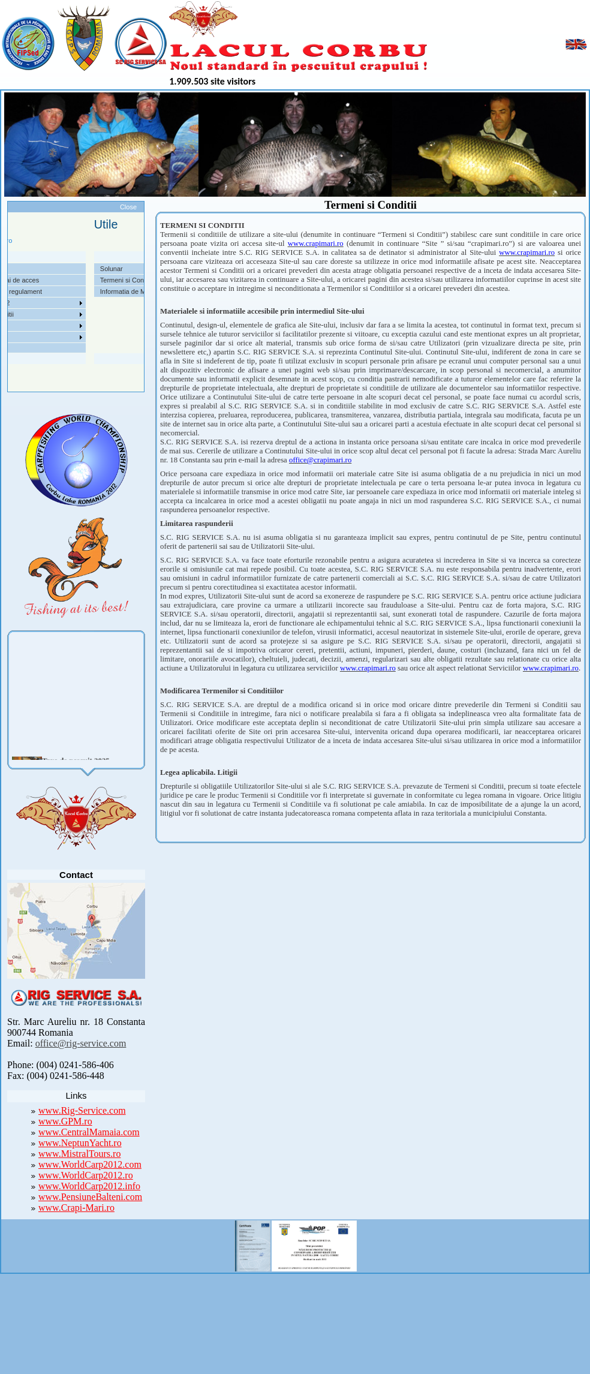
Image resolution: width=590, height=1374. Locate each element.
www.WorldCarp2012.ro (85, 1175)
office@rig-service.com (81, 1043)
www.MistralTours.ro (79, 1153)
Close (128, 207)
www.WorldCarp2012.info (89, 1186)
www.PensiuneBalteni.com (90, 1197)
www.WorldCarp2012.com (90, 1164)
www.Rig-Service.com (82, 1110)
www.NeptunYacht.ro (80, 1143)
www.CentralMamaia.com (89, 1132)
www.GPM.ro (65, 1121)
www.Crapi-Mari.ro (76, 1207)
